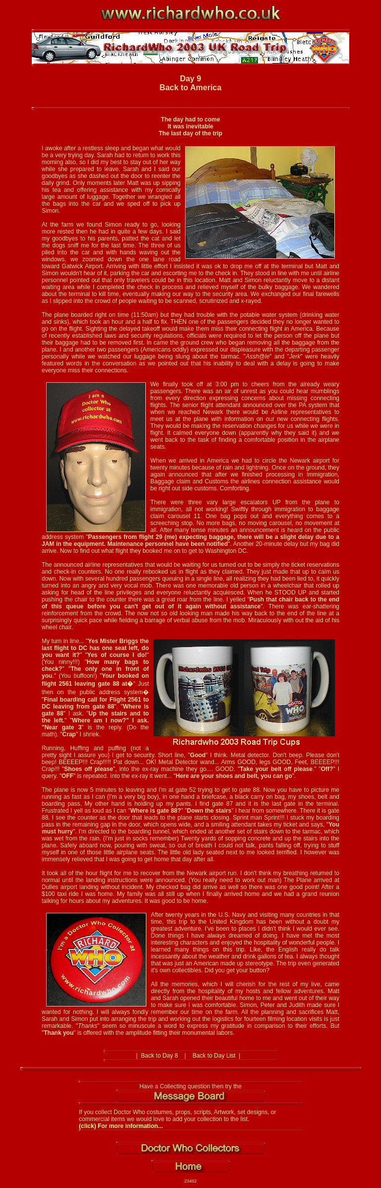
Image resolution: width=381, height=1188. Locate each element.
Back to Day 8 (159, 1055)
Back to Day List (214, 1055)
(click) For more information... (121, 1126)
